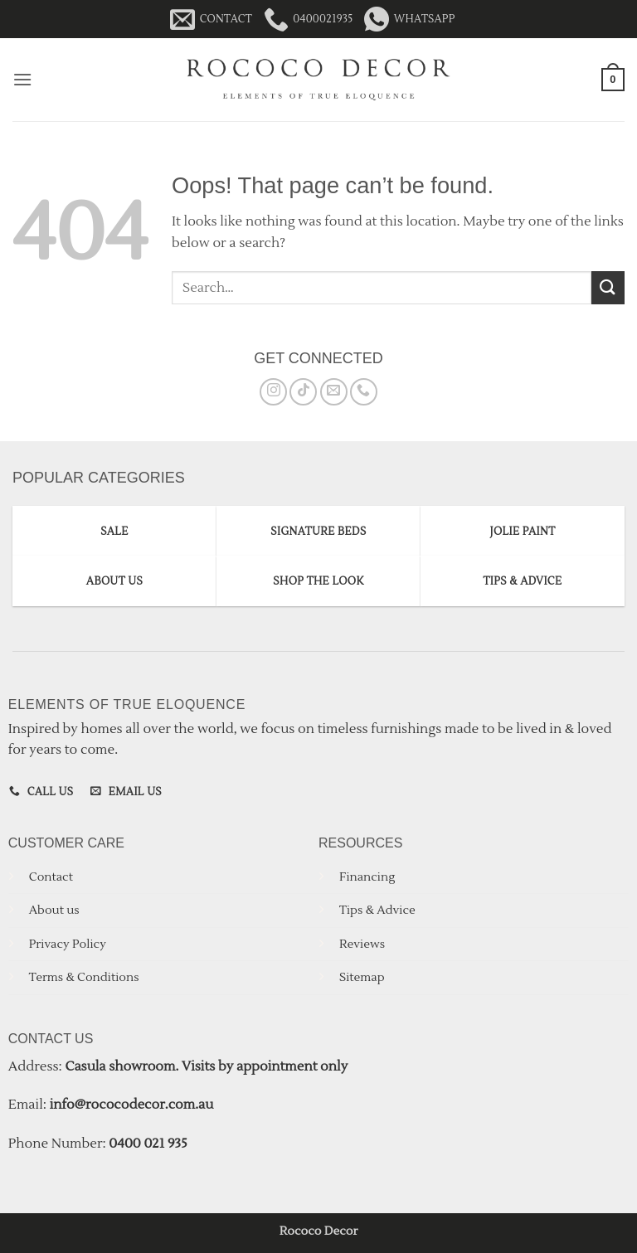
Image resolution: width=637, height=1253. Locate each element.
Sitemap (362, 977)
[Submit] (608, 287)
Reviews (362, 944)
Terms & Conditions (84, 977)
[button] (22, 79)
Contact (51, 877)
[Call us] (363, 392)
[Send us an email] (334, 392)
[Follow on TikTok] (303, 392)
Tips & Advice (377, 910)
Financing (367, 877)
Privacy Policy (67, 944)
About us (54, 910)
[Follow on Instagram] (273, 392)
